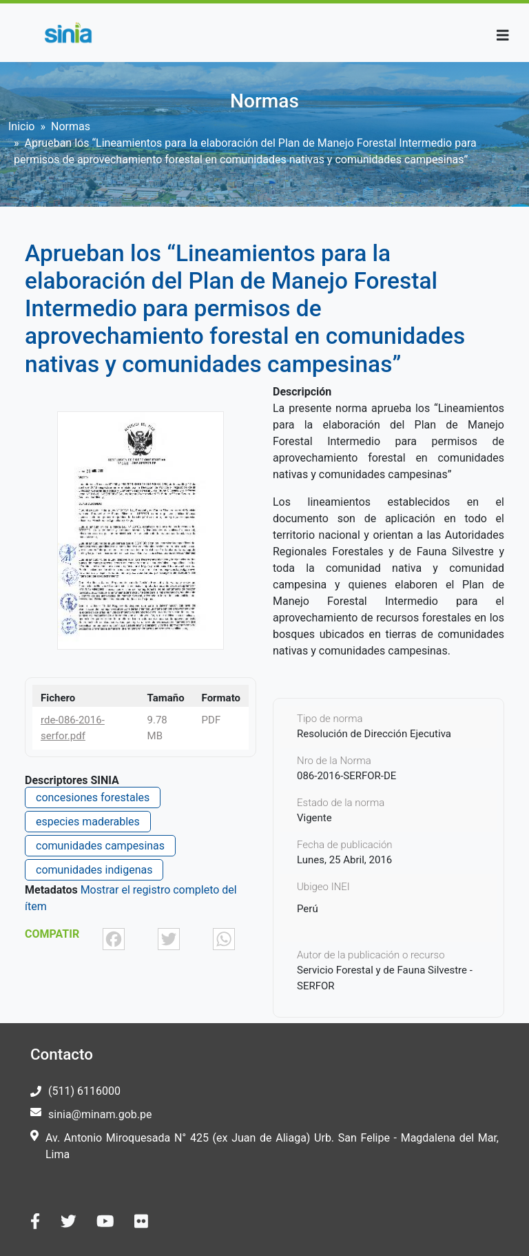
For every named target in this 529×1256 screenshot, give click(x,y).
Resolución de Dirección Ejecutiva (374, 734)
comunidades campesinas (100, 845)
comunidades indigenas (94, 869)
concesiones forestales (92, 797)
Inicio (21, 126)
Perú (307, 909)
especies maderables (88, 821)
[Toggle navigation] (502, 35)
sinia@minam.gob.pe (100, 1114)
